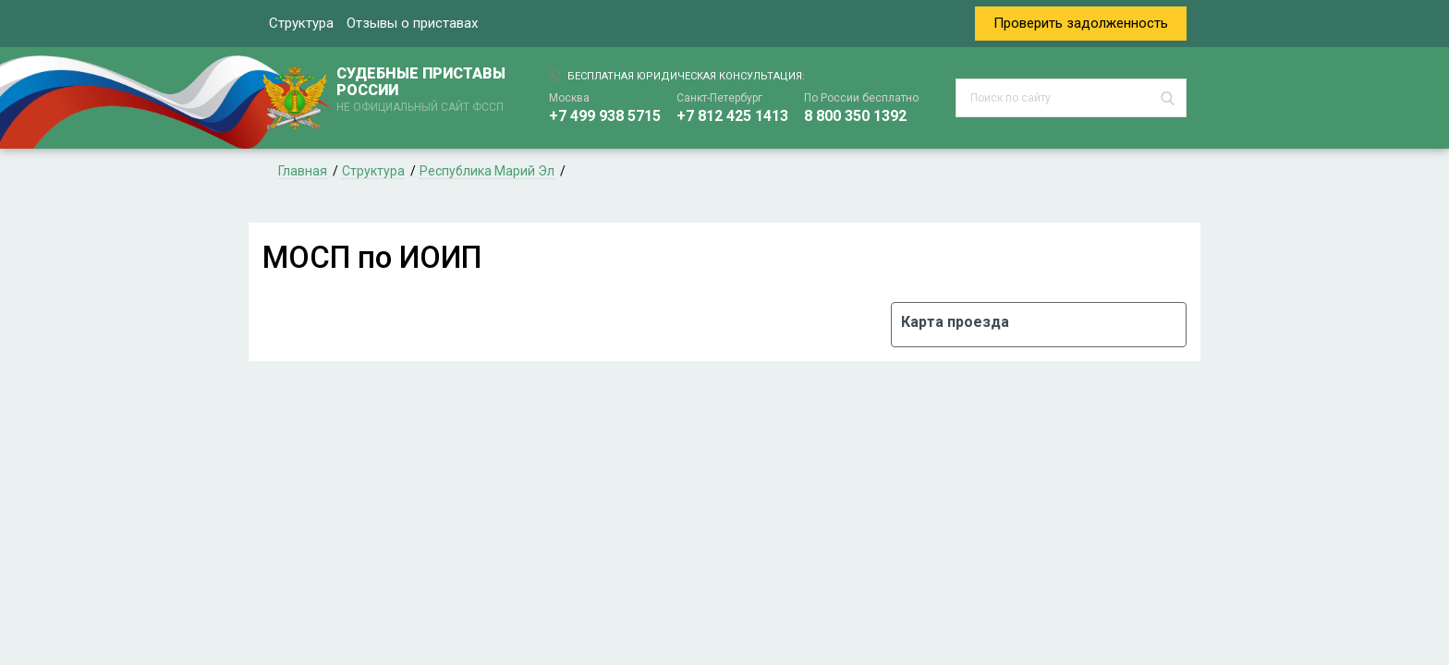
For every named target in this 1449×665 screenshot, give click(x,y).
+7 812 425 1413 (732, 116)
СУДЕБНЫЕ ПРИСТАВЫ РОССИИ (424, 90)
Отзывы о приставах (412, 23)
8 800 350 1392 (855, 116)
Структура (301, 23)
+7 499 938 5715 (605, 116)
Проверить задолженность (1080, 23)
